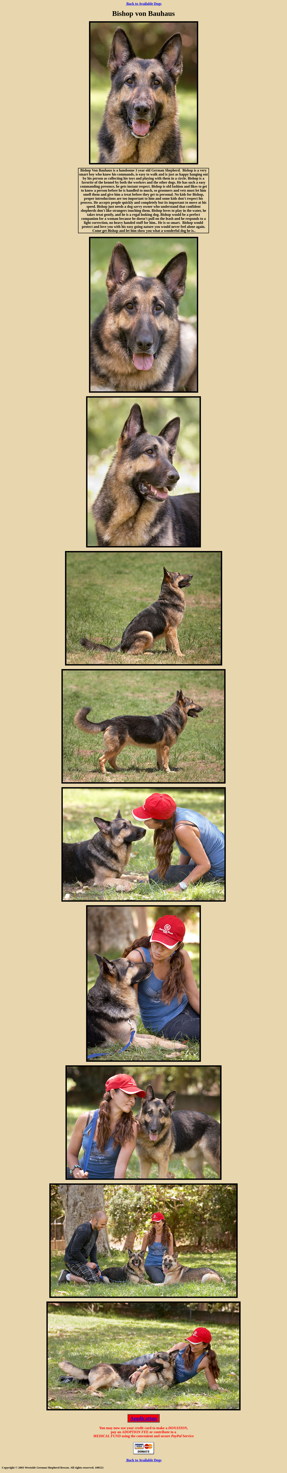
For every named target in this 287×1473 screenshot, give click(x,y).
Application (143, 1418)
